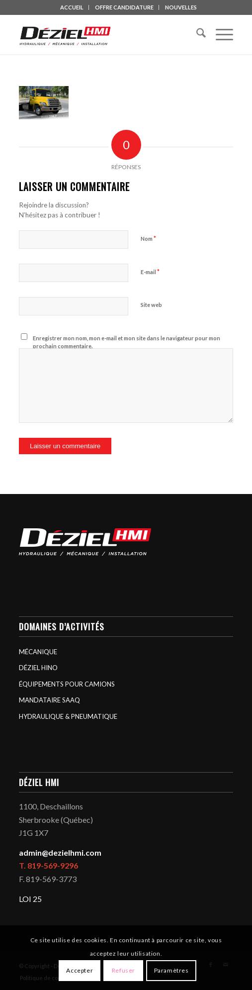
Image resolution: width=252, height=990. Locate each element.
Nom (148, 238)
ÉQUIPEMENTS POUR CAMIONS (67, 684)
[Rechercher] (196, 34)
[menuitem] (72, 7)
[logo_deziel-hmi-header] (104, 34)
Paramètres (171, 970)
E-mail (150, 272)
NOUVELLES (181, 7)
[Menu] (219, 34)
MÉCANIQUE (38, 652)
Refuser (123, 970)
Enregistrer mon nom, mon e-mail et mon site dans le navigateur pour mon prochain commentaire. (126, 342)
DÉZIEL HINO (38, 668)
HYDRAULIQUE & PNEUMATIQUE (68, 716)
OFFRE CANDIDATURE (124, 7)
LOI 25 (30, 898)
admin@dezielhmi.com (60, 852)
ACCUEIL (72, 7)
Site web (151, 304)
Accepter (79, 970)
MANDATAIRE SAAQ (49, 700)
